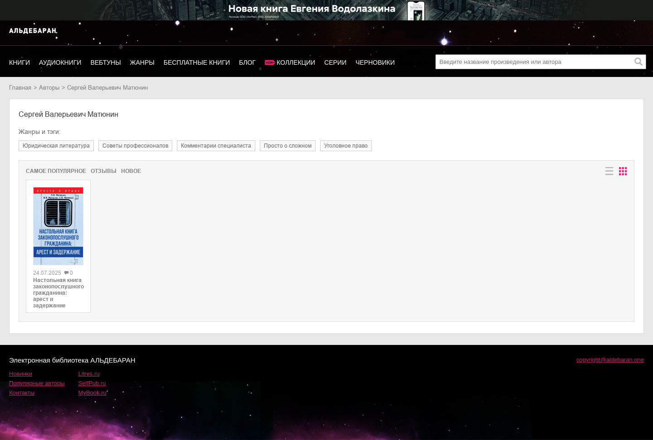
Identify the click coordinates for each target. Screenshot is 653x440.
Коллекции (296, 62)
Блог (247, 62)
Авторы (49, 87)
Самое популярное (56, 171)
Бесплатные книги (197, 62)
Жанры (142, 62)
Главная (20, 87)
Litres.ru (89, 373)
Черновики (375, 62)
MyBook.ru (92, 392)
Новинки (20, 373)
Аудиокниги (60, 62)
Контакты (21, 392)
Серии (335, 62)
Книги (19, 62)
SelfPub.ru (92, 383)
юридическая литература (56, 146)
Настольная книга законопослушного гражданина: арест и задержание (58, 293)
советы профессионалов (135, 146)
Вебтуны (105, 62)
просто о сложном (288, 146)
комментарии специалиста (216, 146)
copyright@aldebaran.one (610, 359)
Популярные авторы (37, 383)
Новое (131, 171)
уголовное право (346, 146)
